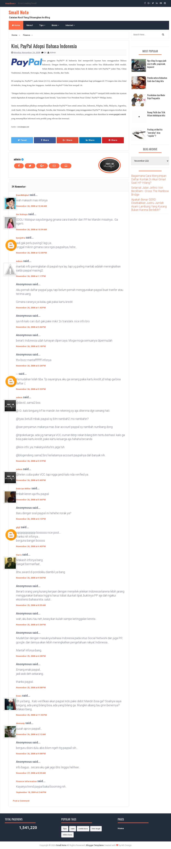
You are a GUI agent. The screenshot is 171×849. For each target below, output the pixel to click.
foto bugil (96, 829)
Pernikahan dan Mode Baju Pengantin (156, 96)
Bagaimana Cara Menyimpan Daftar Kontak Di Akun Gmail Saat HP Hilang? (148, 179)
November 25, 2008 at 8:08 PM (31, 687)
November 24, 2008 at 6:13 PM (31, 519)
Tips (42, 25)
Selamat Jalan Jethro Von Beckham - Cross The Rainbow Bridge (150, 191)
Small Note (19, 12)
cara (72, 829)
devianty (20, 723)
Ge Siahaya (22, 214)
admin (17, 159)
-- (17, 374)
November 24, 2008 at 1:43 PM (31, 307)
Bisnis (55, 25)
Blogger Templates (95, 845)
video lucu (67, 835)
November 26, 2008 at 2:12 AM (31, 734)
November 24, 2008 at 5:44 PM (31, 499)
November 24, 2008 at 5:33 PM (31, 389)
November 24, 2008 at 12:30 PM (31, 253)
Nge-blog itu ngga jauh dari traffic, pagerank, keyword (156, 64)
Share (45, 140)
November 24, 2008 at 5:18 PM (31, 346)
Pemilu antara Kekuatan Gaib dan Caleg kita (157, 79)
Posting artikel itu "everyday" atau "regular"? (154, 132)
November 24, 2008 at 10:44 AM (31, 206)
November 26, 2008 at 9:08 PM (31, 753)
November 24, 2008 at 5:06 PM (31, 327)
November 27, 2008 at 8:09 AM (31, 773)
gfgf (18, 527)
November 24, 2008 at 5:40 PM (31, 480)
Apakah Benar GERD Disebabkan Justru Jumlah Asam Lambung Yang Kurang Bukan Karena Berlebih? (149, 205)
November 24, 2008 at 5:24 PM (31, 365)
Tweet (22, 140)
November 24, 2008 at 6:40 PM (31, 546)
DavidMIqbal (22, 195)
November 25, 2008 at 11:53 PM (31, 715)
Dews (18, 696)
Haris (19, 555)
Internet (70, 25)
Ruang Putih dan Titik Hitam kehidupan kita (156, 114)
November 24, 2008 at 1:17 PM (31, 276)
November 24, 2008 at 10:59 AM (31, 229)
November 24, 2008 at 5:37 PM (31, 461)
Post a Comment (21, 801)
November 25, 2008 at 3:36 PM (31, 624)
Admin (19, 261)
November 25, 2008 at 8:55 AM (31, 605)
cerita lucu (83, 829)
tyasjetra (20, 238)
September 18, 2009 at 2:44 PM (31, 792)
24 (45, 52)
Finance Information (26, 781)
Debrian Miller (23, 488)
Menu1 (29, 25)
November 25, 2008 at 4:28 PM (31, 656)
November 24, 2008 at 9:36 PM (31, 578)
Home (16, 25)
